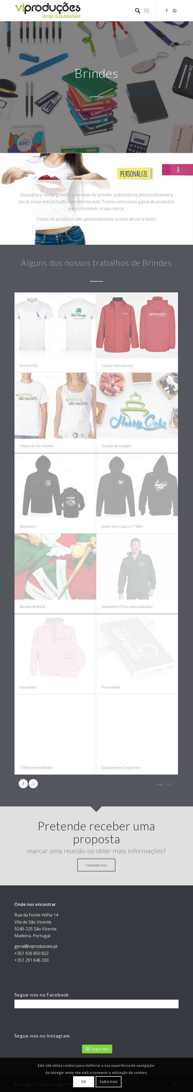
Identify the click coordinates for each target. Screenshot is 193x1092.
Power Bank (110, 687)
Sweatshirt (28, 526)
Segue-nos (97, 1048)
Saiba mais (108, 1081)
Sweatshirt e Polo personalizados (127, 607)
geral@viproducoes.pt (36, 946)
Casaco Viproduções (117, 365)
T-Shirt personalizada (36, 767)
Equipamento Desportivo (120, 767)
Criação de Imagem (116, 446)
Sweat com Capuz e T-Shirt (122, 526)
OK (83, 1081)
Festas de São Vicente (36, 446)
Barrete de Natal (32, 607)
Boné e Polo (29, 365)
